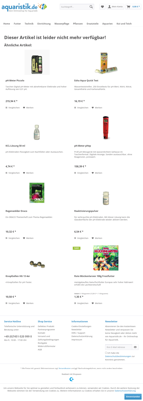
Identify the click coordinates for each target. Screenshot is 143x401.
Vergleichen (13, 107)
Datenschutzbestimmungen (118, 356)
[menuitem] (77, 7)
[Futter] (17, 23)
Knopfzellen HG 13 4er (18, 276)
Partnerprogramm (46, 329)
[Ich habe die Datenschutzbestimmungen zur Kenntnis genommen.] (106, 353)
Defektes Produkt (46, 326)
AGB (40, 349)
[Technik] (29, 23)
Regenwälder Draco (16, 211)
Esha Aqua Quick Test (86, 80)
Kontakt (41, 333)
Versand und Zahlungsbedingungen (48, 338)
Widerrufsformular (46, 346)
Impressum (77, 339)
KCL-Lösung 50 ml (15, 145)
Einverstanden (133, 396)
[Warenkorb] (133, 7)
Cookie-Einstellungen (81, 326)
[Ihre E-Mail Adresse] (118, 347)
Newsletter (77, 329)
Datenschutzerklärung (82, 336)
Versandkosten (65, 368)
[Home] (6, 23)
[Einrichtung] (44, 23)
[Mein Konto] (115, 7)
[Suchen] (91, 7)
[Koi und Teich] (124, 23)
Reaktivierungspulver (86, 211)
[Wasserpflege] (62, 23)
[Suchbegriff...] (77, 7)
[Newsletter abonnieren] (135, 347)
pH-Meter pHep (82, 145)
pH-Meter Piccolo (15, 80)
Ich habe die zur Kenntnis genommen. (120, 356)
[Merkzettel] (102, 7)
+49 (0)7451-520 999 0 (18, 336)
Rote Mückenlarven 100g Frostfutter (94, 276)
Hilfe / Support (78, 333)
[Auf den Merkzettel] (28, 107)
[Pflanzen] (78, 23)
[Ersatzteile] (92, 23)
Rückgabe (42, 343)
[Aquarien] (107, 23)
